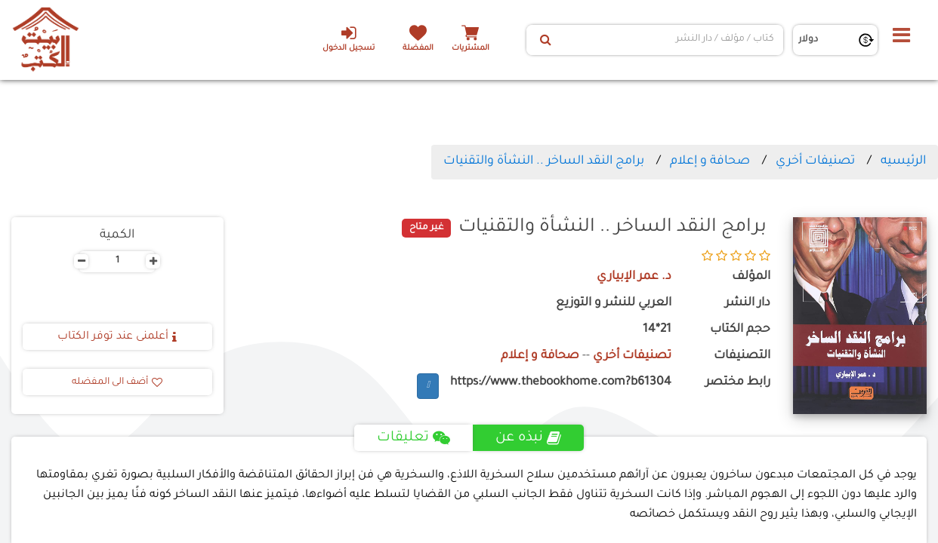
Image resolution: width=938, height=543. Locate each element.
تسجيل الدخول (348, 38)
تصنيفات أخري (815, 161)
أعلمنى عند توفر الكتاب (117, 337)
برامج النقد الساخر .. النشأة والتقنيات (543, 161)
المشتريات (470, 48)
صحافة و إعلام (710, 161)
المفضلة (418, 48)
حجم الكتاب (740, 330)
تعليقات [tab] (413, 438)
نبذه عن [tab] (528, 438)
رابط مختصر (737, 382)
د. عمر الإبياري (634, 277)
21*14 (657, 330)
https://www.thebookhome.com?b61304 (560, 382)
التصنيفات (742, 356)
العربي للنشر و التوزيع (613, 303)
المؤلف (751, 277)
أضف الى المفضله (117, 382)
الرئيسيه (903, 161)
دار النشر (747, 303)
